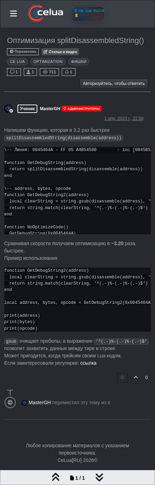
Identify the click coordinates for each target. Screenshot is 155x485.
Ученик (27, 108)
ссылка (88, 363)
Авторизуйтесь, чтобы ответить (114, 83)
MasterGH (50, 108)
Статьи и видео (60, 52)
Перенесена (23, 51)
